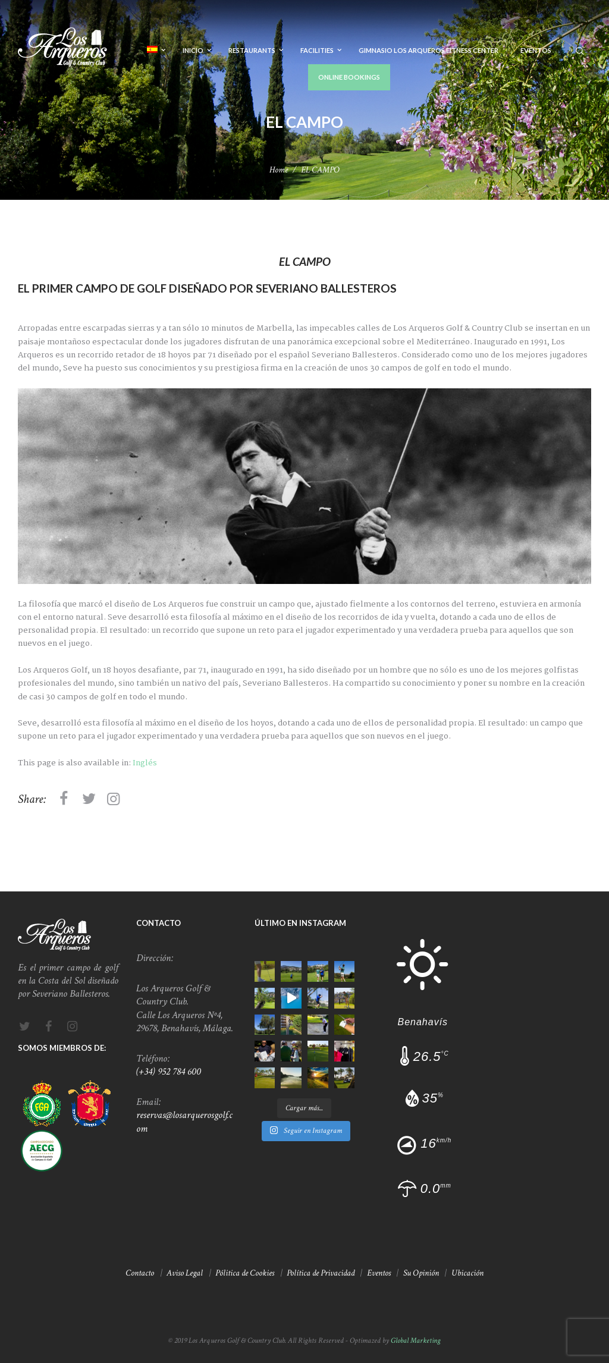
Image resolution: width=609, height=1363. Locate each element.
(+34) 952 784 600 (168, 1071)
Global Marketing (416, 1341)
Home (278, 169)
